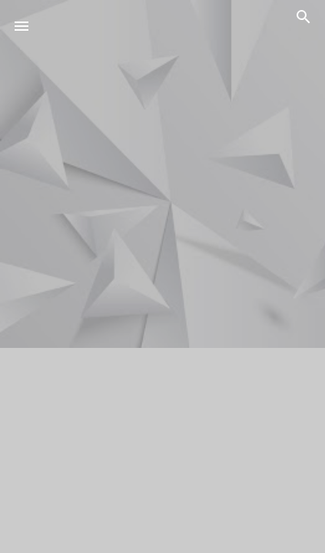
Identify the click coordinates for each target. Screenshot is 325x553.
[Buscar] (303, 19)
